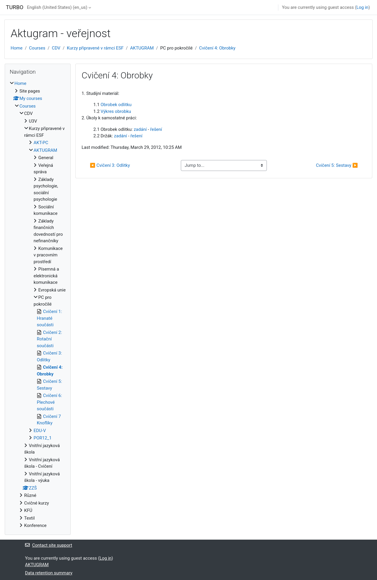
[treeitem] (38, 304)
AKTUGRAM (142, 48)
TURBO (14, 7)
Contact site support (48, 545)
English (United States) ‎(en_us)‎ (57, 7)
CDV (56, 48)
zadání (140, 129)
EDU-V (40, 430)
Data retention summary (48, 573)
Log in (362, 7)
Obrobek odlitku (116, 104)
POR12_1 (43, 438)
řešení (156, 129)
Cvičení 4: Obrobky (217, 48)
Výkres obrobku (116, 111)
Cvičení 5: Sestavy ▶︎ (337, 165)
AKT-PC (41, 142)
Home (16, 48)
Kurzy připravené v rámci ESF (95, 48)
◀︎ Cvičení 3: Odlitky (110, 165)
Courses (37, 48)
